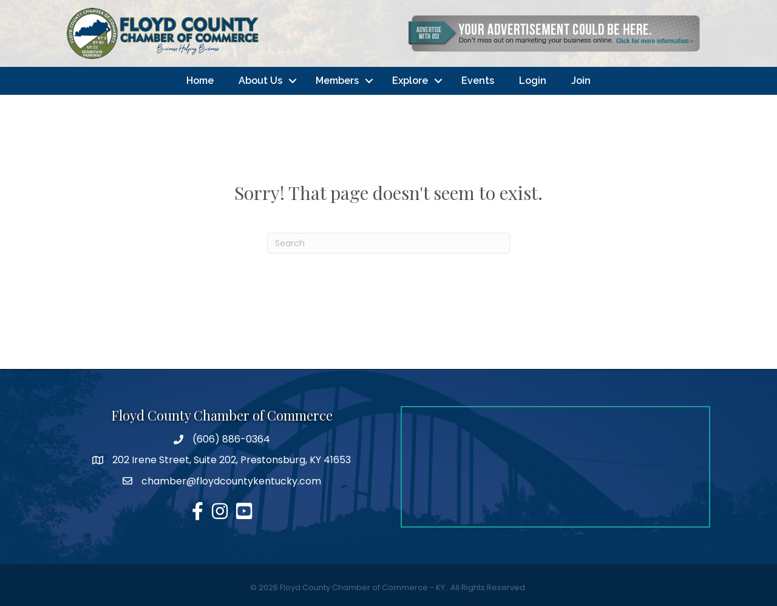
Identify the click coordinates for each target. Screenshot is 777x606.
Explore (410, 80)
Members (337, 80)
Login (532, 80)
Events (477, 80)
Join (581, 80)
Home (200, 80)
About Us (260, 80)
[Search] (388, 243)
